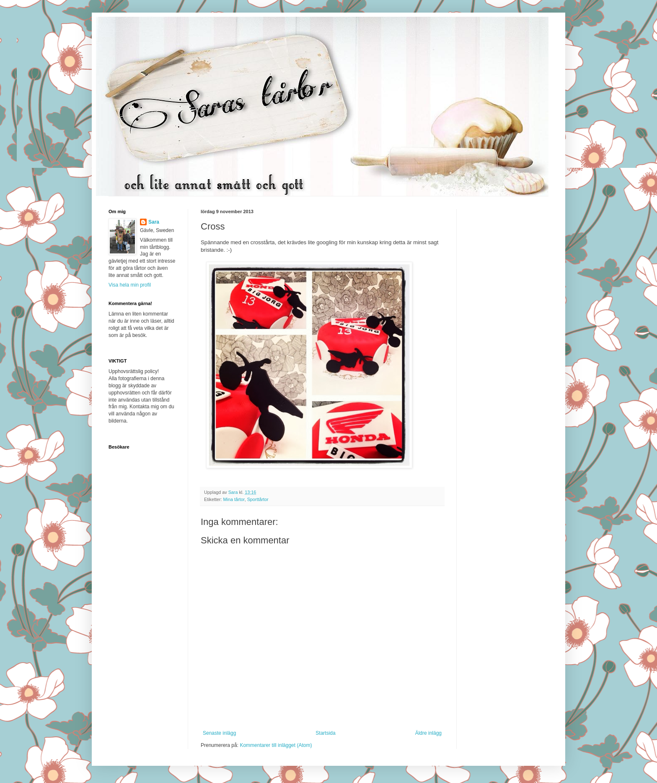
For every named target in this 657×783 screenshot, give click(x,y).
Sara (153, 222)
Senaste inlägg (219, 733)
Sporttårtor (258, 499)
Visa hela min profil (130, 285)
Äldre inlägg (428, 733)
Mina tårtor (234, 499)
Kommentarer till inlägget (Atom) (276, 745)
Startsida (325, 733)
